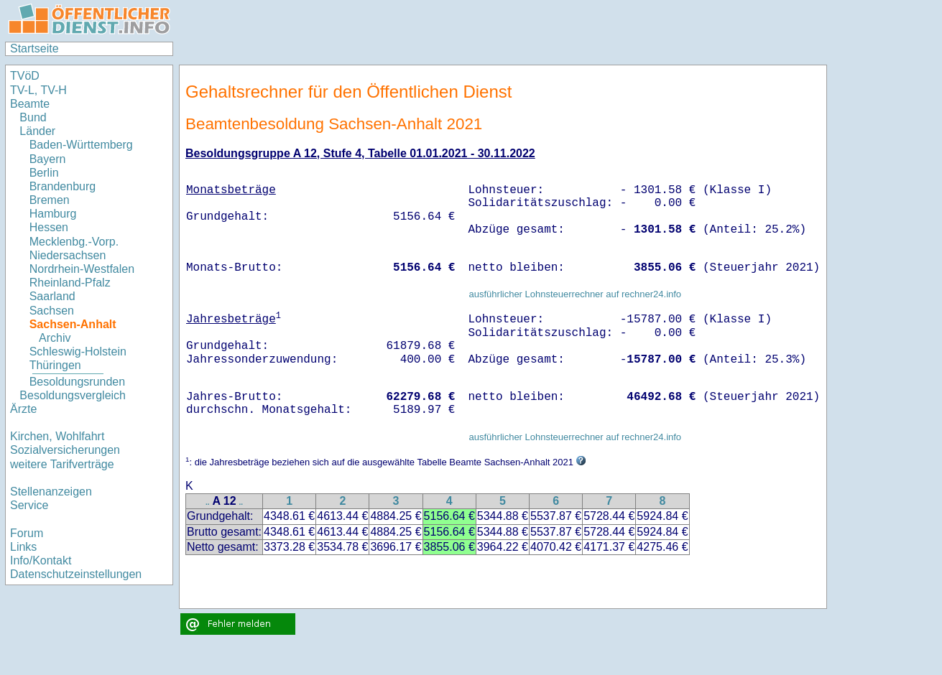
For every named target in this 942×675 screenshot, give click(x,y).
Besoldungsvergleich (72, 395)
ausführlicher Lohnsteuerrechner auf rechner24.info (574, 294)
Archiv (54, 338)
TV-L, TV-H (38, 90)
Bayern (47, 159)
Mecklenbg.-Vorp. (74, 242)
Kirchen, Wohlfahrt (57, 436)
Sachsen (51, 310)
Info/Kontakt (40, 560)
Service (29, 505)
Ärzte (23, 409)
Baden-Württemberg (81, 145)
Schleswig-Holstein (77, 351)
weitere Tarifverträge (62, 464)
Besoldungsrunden (77, 382)
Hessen (48, 227)
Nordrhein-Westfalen (81, 269)
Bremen (49, 200)
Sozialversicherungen (65, 450)
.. (208, 502)
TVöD (25, 76)
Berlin (44, 173)
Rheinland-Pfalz (70, 282)
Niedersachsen (67, 255)
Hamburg (53, 214)
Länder (37, 131)
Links (23, 547)
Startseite (34, 48)
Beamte (30, 104)
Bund (32, 117)
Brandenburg (62, 186)
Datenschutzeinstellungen (76, 574)
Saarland (52, 296)
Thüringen (55, 365)
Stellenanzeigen (51, 491)
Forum (26, 533)
